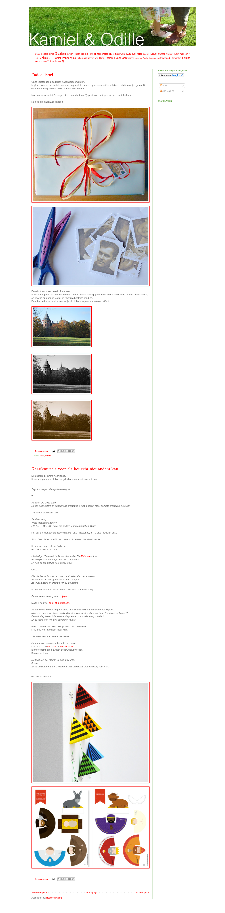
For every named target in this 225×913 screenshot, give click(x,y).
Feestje (44, 54)
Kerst (139, 54)
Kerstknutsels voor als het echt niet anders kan (74, 468)
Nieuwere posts (39, 892)
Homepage (91, 892)
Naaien (46, 58)
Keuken (145, 54)
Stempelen (176, 58)
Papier (57, 57)
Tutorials (52, 61)
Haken (77, 54)
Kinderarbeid (157, 53)
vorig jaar (63, 596)
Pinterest (85, 556)
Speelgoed (164, 58)
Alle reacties (167, 91)
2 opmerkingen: (42, 879)
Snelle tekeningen (151, 58)
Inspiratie (119, 53)
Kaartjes (131, 53)
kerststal (51, 646)
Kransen (169, 54)
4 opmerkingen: (42, 451)
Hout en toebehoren (98, 54)
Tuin (45, 61)
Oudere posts (142, 892)
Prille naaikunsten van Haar (90, 58)
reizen (131, 58)
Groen (70, 54)
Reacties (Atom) (54, 898)
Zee (59, 61)
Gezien (60, 53)
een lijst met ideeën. (59, 603)
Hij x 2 (84, 54)
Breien (37, 54)
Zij (63, 61)
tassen (38, 61)
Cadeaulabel (42, 74)
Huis (111, 54)
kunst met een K (182, 54)
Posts (164, 85)
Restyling (138, 58)
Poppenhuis (69, 57)
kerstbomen (66, 646)
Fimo (51, 54)
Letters (38, 58)
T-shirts (186, 57)
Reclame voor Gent (116, 57)
